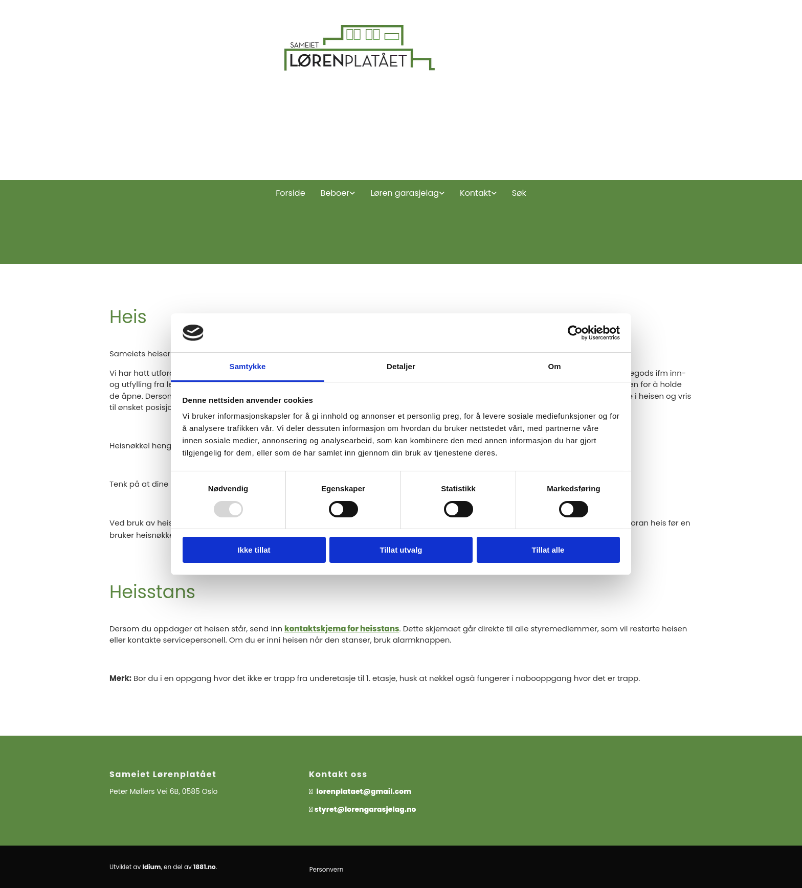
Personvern (326, 869)
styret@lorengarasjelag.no (365, 809)
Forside (290, 193)
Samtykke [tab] (248, 366)
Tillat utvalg (401, 549)
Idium (151, 866)
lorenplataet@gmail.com (365, 791)
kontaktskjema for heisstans (341, 628)
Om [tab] (554, 366)
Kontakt (475, 193)
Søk (519, 193)
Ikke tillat (253, 549)
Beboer (335, 193)
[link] (338, 193)
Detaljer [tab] (401, 366)
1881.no (204, 866)
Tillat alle (548, 549)
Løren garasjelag (404, 193)
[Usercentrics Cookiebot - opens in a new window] (575, 332)
